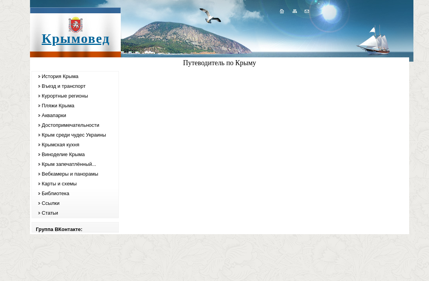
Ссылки (51, 203)
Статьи (50, 213)
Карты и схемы (59, 184)
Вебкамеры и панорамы (70, 174)
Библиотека (55, 193)
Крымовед (76, 38)
